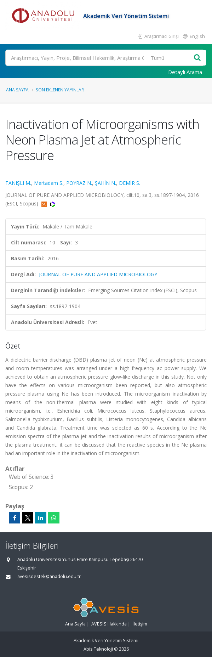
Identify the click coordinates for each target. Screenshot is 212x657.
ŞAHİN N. (105, 183)
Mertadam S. (48, 183)
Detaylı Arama (185, 71)
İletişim (139, 624)
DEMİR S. (129, 183)
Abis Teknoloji (98, 649)
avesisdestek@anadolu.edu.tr (49, 576)
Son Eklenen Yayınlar (60, 89)
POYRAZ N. (79, 183)
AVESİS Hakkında (109, 624)
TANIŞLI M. (18, 183)
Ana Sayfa (17, 89)
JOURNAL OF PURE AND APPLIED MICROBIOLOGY (98, 274)
